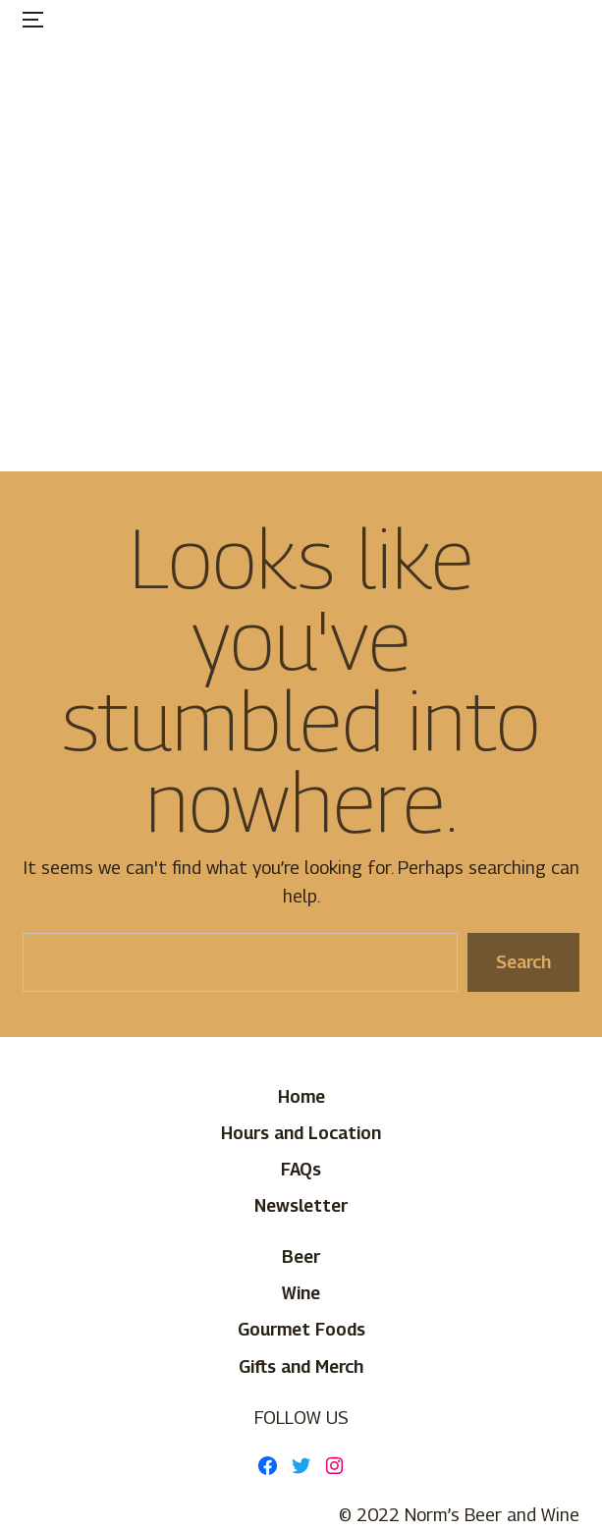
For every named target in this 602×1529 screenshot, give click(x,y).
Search (523, 962)
